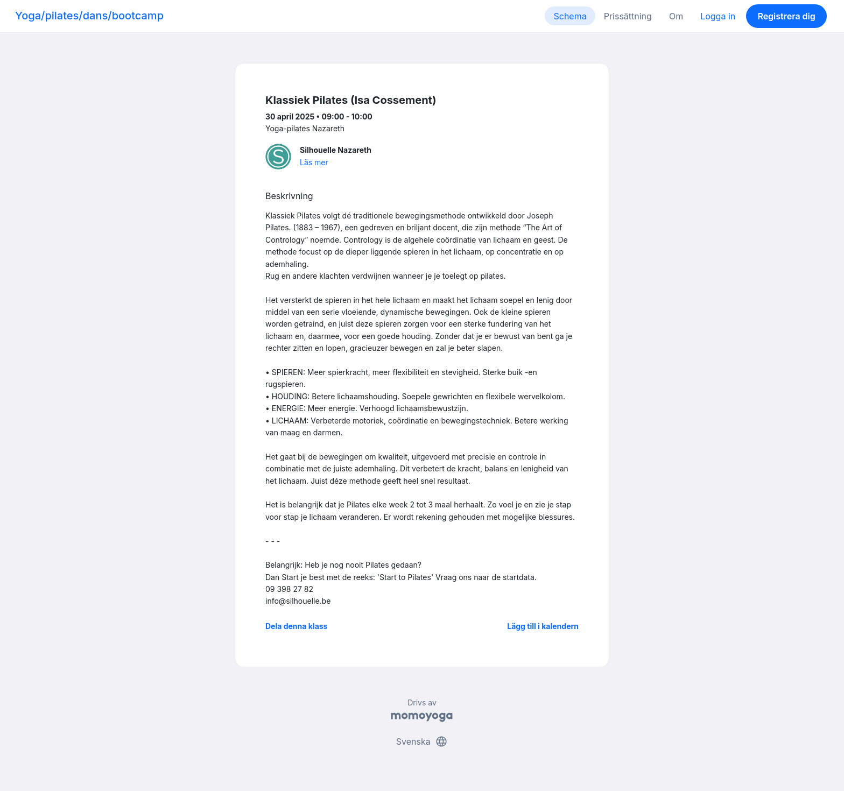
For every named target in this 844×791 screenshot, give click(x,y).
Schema (569, 16)
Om (676, 16)
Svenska (422, 741)
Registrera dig (786, 16)
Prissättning (628, 16)
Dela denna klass (296, 626)
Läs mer (314, 162)
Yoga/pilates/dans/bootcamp (89, 15)
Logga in (717, 16)
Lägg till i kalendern (543, 626)
